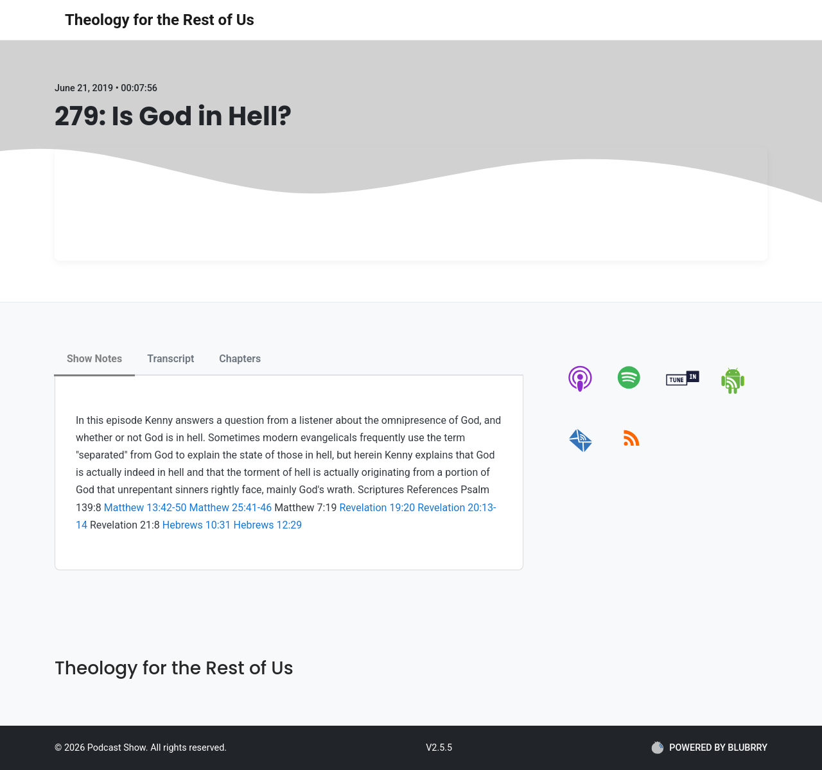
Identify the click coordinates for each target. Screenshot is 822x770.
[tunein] (683, 391)
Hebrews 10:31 (196, 525)
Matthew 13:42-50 (145, 508)
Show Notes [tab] (94, 359)
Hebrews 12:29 (268, 525)
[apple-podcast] (581, 391)
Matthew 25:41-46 (230, 508)
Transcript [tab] (170, 359)
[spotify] (631, 391)
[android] (733, 391)
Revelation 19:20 (377, 508)
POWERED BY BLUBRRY (709, 747)
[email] (581, 452)
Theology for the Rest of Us (159, 20)
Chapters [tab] (240, 359)
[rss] (631, 452)
